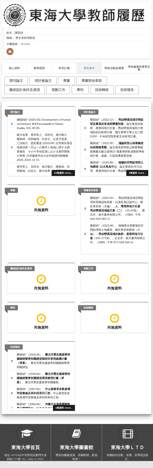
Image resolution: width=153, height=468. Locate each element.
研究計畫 (64, 68)
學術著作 (89, 68)
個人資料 (14, 68)
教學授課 (39, 68)
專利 (80, 90)
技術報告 (127, 90)
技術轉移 (102, 90)
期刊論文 (16, 80)
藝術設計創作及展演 (24, 90)
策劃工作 (58, 90)
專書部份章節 (91, 80)
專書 (66, 80)
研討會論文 (43, 80)
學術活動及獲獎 (114, 68)
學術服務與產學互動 (139, 68)
